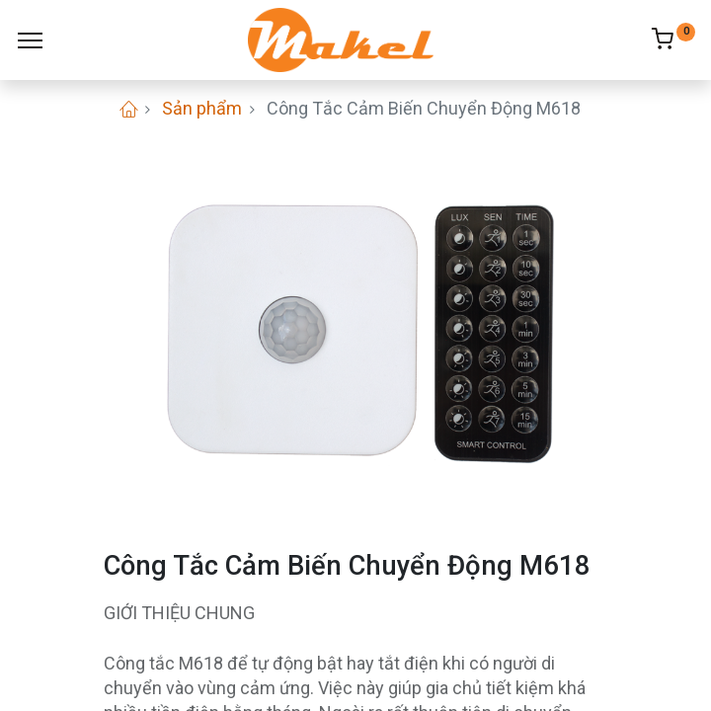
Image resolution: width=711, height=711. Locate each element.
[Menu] (30, 40)
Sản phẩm (202, 108)
